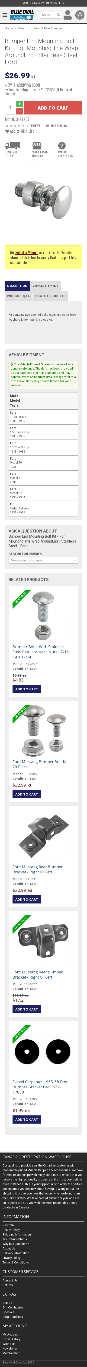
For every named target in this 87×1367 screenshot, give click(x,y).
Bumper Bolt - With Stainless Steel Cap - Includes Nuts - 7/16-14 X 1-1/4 (41, 652)
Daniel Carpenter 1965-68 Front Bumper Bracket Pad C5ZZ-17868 (41, 1087)
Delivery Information (16, 1253)
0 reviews (33, 125)
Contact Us (55, 3)
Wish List (9, 1344)
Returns (8, 1285)
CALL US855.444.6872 (66, 154)
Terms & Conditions (16, 1262)
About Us (9, 1248)
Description (17, 286)
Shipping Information (17, 1234)
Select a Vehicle (26, 252)
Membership (11, 1353)
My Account (11, 1334)
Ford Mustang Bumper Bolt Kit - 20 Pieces (41, 764)
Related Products (50, 296)
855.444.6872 (33, 3)
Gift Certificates (13, 1307)
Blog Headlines (13, 1317)
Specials (8, 1312)
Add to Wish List (19, 131)
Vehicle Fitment (45, 286)
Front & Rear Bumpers (48, 28)
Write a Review (56, 125)
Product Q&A (18, 296)
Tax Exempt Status (15, 1239)
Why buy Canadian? (16, 1244)
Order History (11, 1339)
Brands (7, 1303)
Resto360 (9, 1225)
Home (9, 28)
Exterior (23, 28)
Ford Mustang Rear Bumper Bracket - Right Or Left (38, 869)
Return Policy (11, 1230)
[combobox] (43, 560)
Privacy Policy (11, 1258)
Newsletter (10, 1348)
